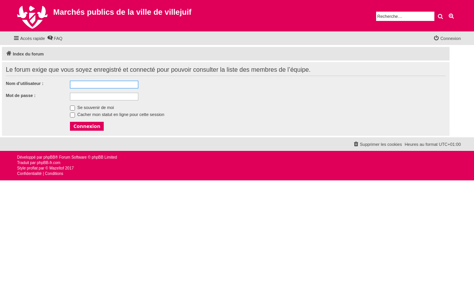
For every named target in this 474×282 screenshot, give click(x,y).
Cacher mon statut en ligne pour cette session (117, 114)
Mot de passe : (20, 95)
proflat (32, 168)
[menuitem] (55, 38)
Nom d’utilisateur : (25, 83)
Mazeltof (56, 168)
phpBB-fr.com (49, 163)
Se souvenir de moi (92, 107)
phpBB (49, 157)
